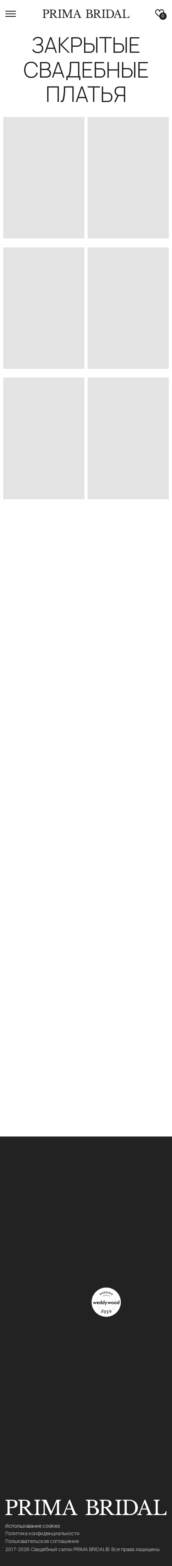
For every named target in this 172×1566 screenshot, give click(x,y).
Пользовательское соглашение (42, 1541)
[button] (10, 14)
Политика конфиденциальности (42, 1533)
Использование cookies (32, 1525)
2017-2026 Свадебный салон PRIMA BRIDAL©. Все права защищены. (83, 1549)
